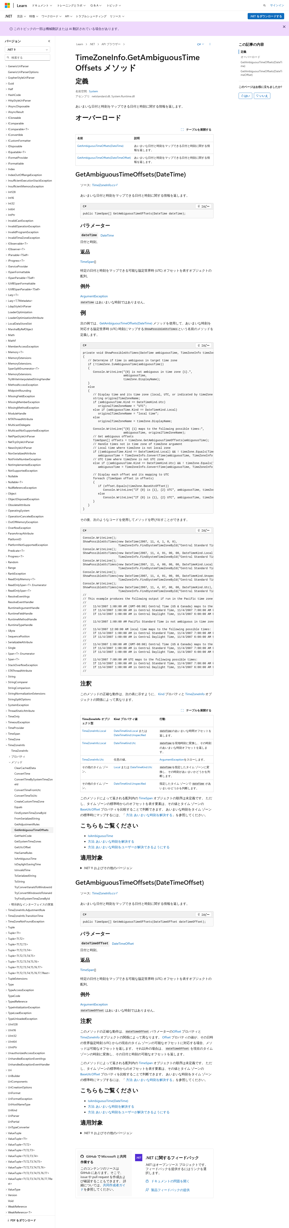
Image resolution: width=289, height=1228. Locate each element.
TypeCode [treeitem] (14, 985)
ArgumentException (94, 296)
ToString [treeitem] (19, 870)
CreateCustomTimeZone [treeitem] (29, 790)
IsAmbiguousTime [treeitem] (25, 847)
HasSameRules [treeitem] (23, 842)
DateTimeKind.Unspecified (130, 735)
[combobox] (27, 49)
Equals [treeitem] (18, 796)
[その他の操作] (210, 44)
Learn (79, 44)
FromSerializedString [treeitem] (27, 807)
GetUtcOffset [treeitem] (22, 836)
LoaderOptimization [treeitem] (20, 301)
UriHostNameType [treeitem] (19, 1093)
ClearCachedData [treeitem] (25, 757)
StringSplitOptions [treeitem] (19, 688)
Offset (177, 1031)
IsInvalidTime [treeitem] (22, 859)
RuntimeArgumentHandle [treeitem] (23, 597)
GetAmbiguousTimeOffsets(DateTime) (100, 146)
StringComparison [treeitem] (19, 677)
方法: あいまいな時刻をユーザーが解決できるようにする (129, 847)
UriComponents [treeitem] (17, 1070)
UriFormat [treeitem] (14, 1082)
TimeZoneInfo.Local (94, 731)
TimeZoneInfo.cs (103, 185)
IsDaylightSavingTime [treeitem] (27, 853)
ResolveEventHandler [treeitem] (21, 591)
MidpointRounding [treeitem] (19, 379)
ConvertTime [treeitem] (22, 762)
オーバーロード (250, 57)
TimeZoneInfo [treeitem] (19, 739)
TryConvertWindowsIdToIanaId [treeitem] (33, 882)
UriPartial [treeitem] (13, 1110)
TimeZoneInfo (195, 694)
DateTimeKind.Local (126, 731)
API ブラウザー (111, 44)
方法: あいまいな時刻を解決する (149, 815)
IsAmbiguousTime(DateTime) (108, 1101)
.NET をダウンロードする (266, 16)
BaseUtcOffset (90, 809)
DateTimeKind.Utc (125, 743)
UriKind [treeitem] (12, 1099)
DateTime (107, 235)
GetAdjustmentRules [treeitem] (27, 813)
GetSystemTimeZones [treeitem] (27, 830)
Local (117, 767)
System (93, 91)
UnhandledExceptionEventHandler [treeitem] (29, 1053)
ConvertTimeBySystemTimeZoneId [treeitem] (33, 770)
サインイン (277, 5)
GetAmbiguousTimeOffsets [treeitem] (31, 819)
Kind (161, 694)
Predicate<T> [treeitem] (16, 539)
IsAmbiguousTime (100, 836)
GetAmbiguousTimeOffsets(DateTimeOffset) (104, 157)
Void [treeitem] (10, 1190)
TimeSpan (87, 261)
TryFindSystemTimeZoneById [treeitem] (32, 887)
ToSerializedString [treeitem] (25, 864)
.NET (92, 44)
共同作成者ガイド (102, 1187)
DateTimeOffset (123, 943)
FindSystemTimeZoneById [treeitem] (30, 802)
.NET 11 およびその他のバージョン (108, 868)
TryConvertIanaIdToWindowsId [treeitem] (33, 876)
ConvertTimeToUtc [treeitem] (25, 784)
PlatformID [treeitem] (14, 528)
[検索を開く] (265, 5)
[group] (147, 431)
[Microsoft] (7, 5)
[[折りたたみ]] (49, 41)
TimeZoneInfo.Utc (93, 759)
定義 (243, 52)
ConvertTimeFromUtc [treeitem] (27, 779)
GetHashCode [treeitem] (23, 825)
